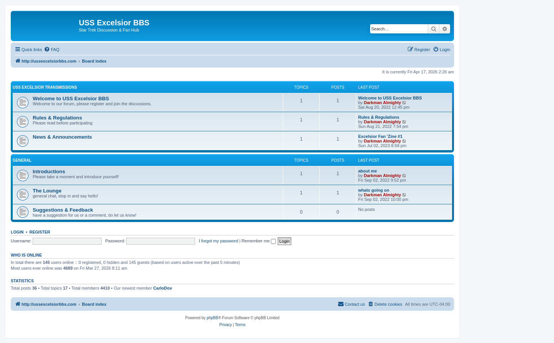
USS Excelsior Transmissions (45, 87)
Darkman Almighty (382, 102)
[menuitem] (51, 49)
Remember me (259, 241)
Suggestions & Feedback (63, 210)
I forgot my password (218, 241)
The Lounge (47, 191)
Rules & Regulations (57, 118)
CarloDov (162, 288)
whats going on (373, 190)
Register (40, 232)
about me (367, 171)
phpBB (212, 318)
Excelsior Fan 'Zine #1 (380, 136)
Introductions (49, 171)
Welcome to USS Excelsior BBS (71, 98)
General (22, 160)
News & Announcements (62, 137)
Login (17, 232)
